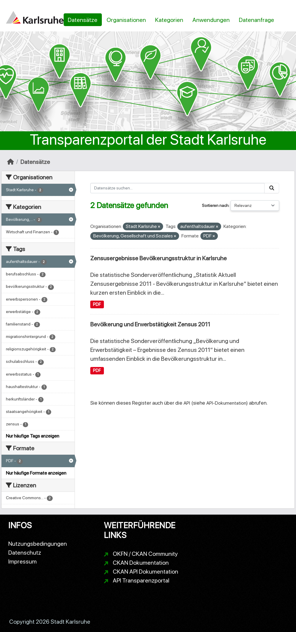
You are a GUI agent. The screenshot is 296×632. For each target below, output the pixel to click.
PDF (97, 304)
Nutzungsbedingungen (37, 543)
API (187, 403)
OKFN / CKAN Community (145, 553)
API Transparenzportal (141, 580)
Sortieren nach (215, 205)
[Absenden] (271, 188)
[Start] (10, 161)
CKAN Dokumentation (141, 562)
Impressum (22, 561)
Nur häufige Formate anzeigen (36, 473)
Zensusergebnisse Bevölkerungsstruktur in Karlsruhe (158, 258)
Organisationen (126, 19)
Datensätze (82, 19)
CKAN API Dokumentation (145, 571)
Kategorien (169, 19)
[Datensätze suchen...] (177, 188)
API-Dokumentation (226, 403)
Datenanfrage (256, 19)
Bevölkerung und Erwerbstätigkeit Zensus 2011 (150, 324)
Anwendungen (211, 19)
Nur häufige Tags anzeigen (32, 436)
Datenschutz (24, 552)
